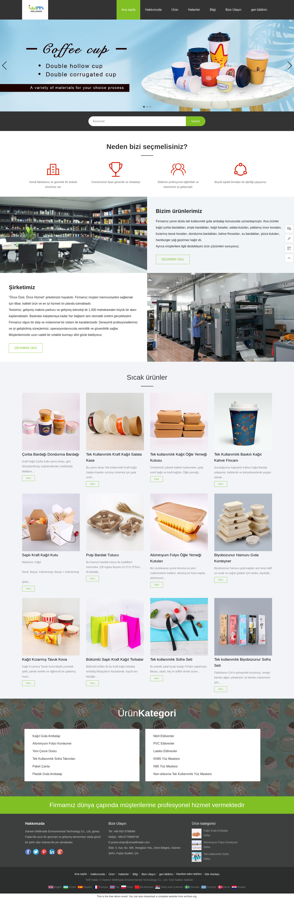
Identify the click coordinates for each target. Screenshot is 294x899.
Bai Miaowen (144, 887)
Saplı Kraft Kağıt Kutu (40, 555)
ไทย (114, 887)
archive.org (190, 896)
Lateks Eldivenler (165, 751)
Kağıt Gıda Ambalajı (46, 736)
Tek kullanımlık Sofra (216, 854)
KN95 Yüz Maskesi (166, 758)
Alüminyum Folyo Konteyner (52, 743)
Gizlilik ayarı (201, 879)
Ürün (175, 9)
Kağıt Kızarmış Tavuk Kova (44, 659)
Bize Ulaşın (233, 9)
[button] (144, 107)
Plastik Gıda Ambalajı (47, 774)
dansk (224, 887)
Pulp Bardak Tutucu (102, 555)
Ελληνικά (208, 887)
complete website (167, 896)
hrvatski (238, 887)
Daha (206, 835)
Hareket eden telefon (189, 874)
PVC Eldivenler (163, 743)
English (55, 887)
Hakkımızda (153, 9)
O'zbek (69, 887)
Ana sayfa (128, 9)
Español (85, 887)
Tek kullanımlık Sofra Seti (171, 659)
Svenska (192, 887)
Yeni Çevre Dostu (44, 751)
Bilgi (213, 9)
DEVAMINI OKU (173, 259)
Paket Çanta (41, 766)
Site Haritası (212, 874)
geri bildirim (259, 9)
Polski (127, 887)
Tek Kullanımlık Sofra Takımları (53, 758)
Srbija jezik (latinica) (169, 887)
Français (101, 887)
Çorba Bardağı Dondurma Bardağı (50, 454)
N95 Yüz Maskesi (165, 766)
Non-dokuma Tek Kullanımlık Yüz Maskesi (182, 774)
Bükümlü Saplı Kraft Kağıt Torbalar (115, 659)
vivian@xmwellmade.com (134, 842)
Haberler (194, 9)
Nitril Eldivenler (163, 736)
